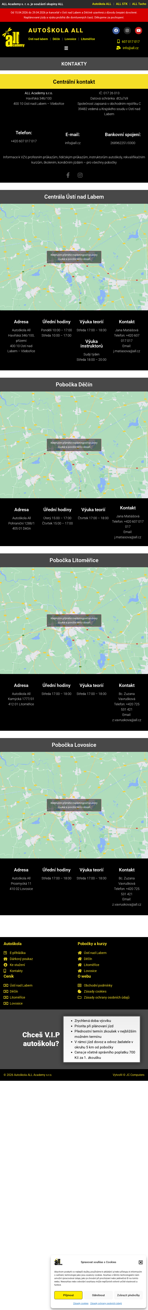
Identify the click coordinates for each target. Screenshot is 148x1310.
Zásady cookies (80, 1303)
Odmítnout (98, 1295)
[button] (141, 1262)
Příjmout (68, 1295)
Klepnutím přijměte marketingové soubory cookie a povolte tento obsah (74, 257)
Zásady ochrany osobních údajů (106, 1303)
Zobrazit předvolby (128, 1295)
